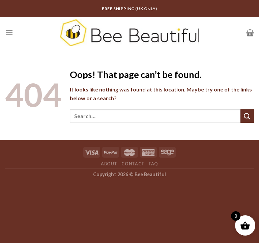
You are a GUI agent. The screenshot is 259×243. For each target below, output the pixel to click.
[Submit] (247, 116)
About (109, 163)
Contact (132, 163)
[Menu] (9, 32)
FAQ (153, 163)
